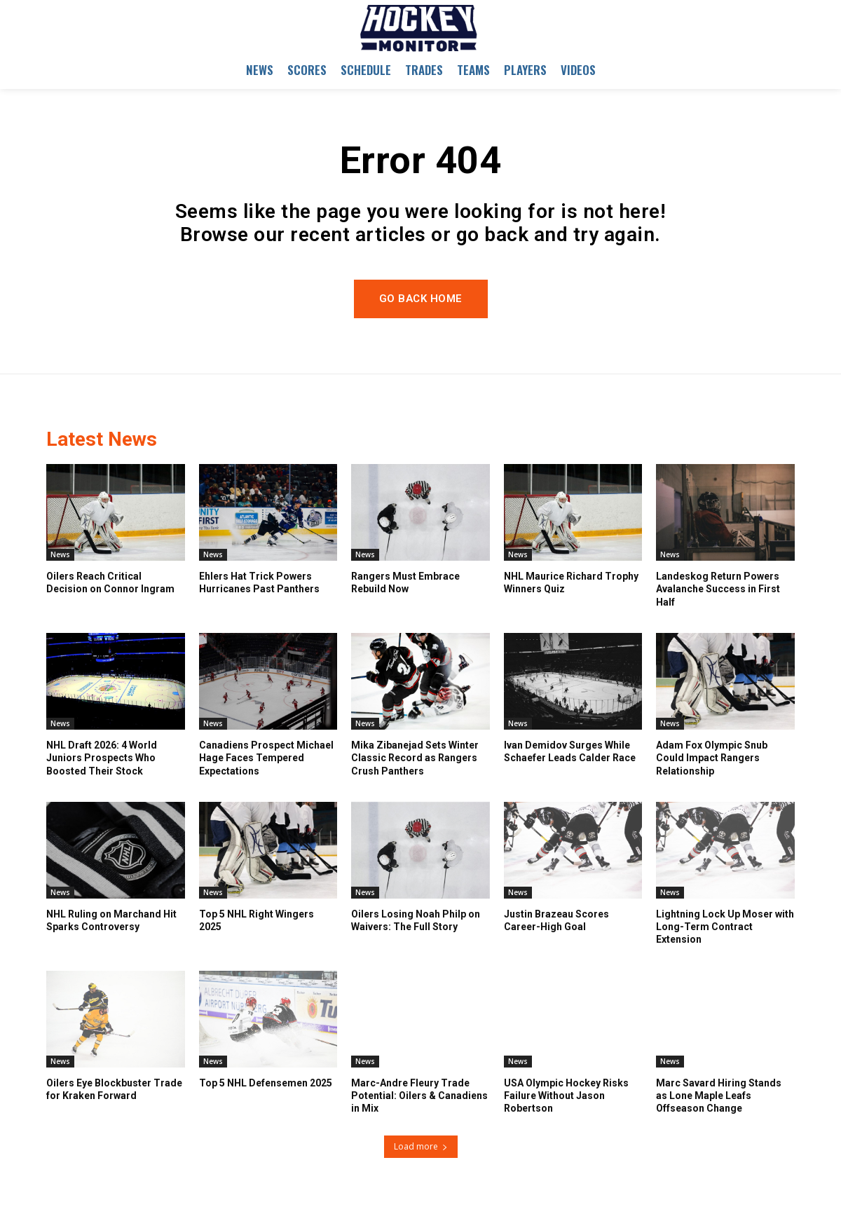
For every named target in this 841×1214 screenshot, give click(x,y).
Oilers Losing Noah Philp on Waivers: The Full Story (415, 920)
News (60, 554)
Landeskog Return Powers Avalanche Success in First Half (718, 589)
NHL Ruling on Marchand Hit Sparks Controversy (111, 920)
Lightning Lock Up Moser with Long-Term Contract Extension (725, 926)
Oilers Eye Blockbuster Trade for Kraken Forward (114, 1089)
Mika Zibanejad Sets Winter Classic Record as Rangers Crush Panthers (415, 757)
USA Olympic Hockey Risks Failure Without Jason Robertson (566, 1095)
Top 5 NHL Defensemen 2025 (265, 1083)
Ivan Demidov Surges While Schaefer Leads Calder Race (570, 751)
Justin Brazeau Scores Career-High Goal (556, 920)
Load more (421, 1146)
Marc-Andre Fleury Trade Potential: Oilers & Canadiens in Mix (419, 1095)
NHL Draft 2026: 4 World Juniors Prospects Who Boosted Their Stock (101, 757)
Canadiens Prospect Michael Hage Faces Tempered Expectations (266, 757)
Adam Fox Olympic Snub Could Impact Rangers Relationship (711, 757)
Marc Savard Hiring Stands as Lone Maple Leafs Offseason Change (718, 1095)
